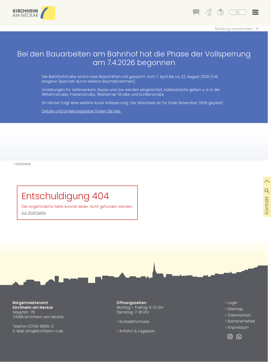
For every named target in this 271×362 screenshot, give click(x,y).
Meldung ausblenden (234, 28)
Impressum (238, 327)
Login (232, 302)
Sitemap (235, 309)
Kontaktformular (134, 321)
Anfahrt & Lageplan (137, 331)
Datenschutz (239, 315)
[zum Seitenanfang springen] (267, 180)
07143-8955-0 (41, 326)
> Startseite (22, 164)
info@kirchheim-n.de (44, 331)
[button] (255, 13)
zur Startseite (34, 212)
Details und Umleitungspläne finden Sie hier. (81, 111)
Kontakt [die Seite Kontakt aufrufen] (267, 212)
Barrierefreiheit (241, 321)
